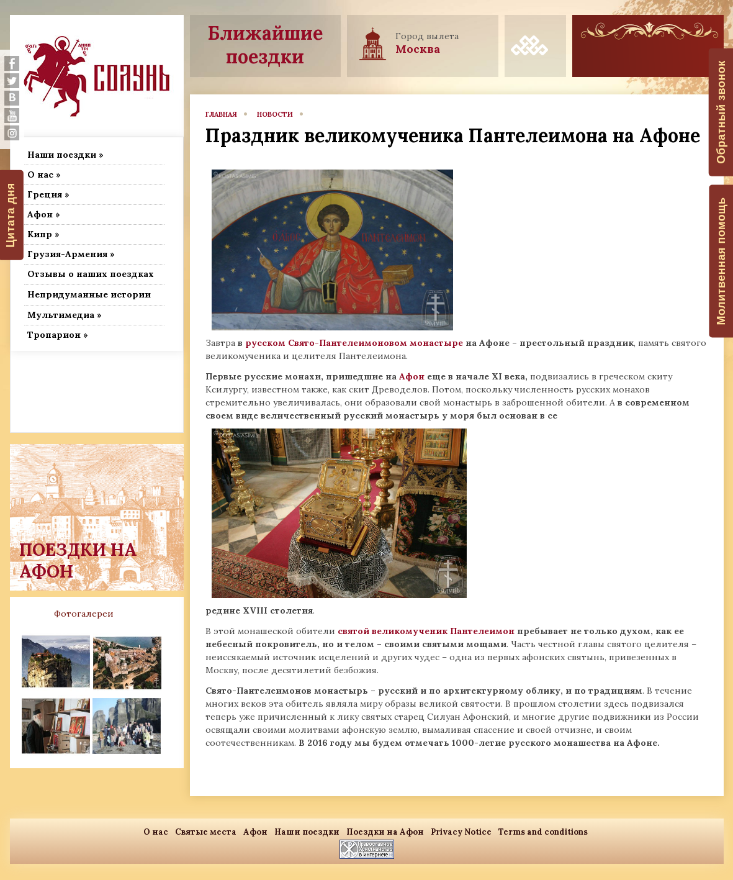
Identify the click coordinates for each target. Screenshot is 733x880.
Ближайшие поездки (265, 44)
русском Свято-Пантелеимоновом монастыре (354, 342)
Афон (412, 376)
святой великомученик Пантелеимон (426, 631)
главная (221, 114)
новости (275, 114)
